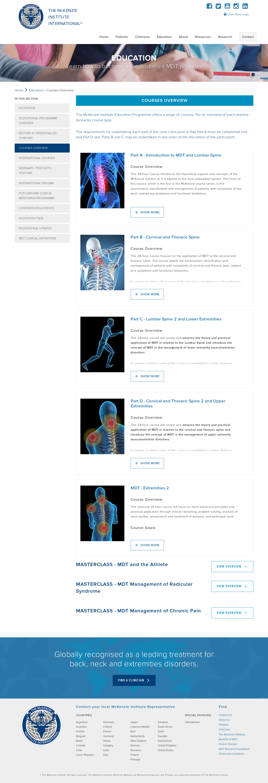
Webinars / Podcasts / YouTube (36, 170)
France (107, 731)
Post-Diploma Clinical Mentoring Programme (36, 196)
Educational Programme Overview (38, 121)
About (183, 37)
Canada (80, 745)
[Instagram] (236, 7)
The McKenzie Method (232, 734)
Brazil (79, 741)
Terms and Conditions (231, 754)
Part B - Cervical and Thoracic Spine (165, 237)
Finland (107, 727)
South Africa (165, 727)
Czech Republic (85, 755)
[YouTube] (227, 7)
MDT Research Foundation (234, 749)
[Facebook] (209, 7)
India (106, 750)
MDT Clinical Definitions (37, 238)
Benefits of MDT (228, 739)
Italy (105, 755)
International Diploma (36, 183)
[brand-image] (41, 725)
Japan (134, 722)
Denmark (108, 722)
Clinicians (142, 37)
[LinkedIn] (245, 7)
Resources (203, 37)
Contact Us (225, 715)
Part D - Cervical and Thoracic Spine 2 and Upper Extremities (178, 404)
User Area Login (236, 14)
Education (164, 37)
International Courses (37, 158)
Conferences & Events (36, 208)
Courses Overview (33, 148)
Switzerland (164, 741)
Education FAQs (31, 218)
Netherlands (137, 736)
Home (103, 37)
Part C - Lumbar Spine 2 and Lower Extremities (176, 319)
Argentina (82, 722)
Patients (122, 37)
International (192, 722)
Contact (248, 37)
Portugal (135, 759)
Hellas (107, 741)
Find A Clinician (134, 680)
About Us (224, 720)
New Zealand (138, 741)
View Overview (232, 566)
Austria (80, 731)
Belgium (81, 736)
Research (225, 37)
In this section (26, 99)
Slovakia (163, 722)
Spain (161, 731)
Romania (135, 750)
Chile (79, 750)
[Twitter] (218, 7)
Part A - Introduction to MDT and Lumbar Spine (176, 155)
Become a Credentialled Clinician (38, 135)
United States (166, 750)
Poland (134, 755)
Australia (81, 727)
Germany (108, 736)
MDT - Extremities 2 (150, 488)
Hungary (108, 745)
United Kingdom (167, 745)
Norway (134, 745)
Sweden (162, 736)
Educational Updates (35, 228)
